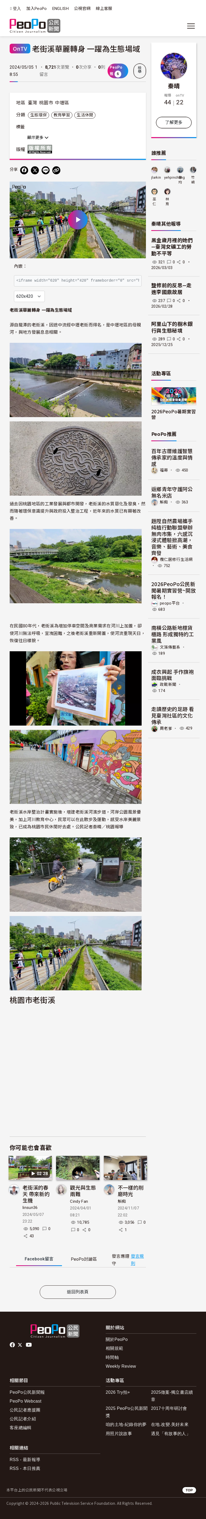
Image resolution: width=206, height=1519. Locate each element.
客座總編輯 (21, 1427)
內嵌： (20, 266)
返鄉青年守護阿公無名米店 (172, 492)
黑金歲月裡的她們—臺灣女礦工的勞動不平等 (172, 247)
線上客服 (104, 8)
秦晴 (174, 85)
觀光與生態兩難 (83, 1190)
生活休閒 (85, 115)
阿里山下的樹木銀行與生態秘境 (172, 327)
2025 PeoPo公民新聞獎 (127, 1412)
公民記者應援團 (25, 1410)
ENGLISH (60, 8)
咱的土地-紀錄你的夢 (126, 1424)
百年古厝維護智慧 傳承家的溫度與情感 (174, 457)
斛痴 (122, 1201)
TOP (189, 1490)
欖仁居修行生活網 (176, 559)
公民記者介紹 (23, 1419)
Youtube (29, 1345)
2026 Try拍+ (118, 1392)
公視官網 (82, 8)
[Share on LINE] (46, 170)
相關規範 (114, 1348)
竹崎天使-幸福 (193, 180)
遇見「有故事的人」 (170, 1433)
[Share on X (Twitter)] (35, 170)
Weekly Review (121, 1366)
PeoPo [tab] (84, 1259)
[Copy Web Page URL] (56, 170)
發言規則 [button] (137, 1260)
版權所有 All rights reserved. (41, 149)
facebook (13, 1345)
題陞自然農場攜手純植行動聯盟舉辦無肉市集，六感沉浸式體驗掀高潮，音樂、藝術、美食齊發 (172, 536)
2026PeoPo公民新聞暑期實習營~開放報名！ (173, 590)
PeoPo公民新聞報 (27, 1392)
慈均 (180, 179)
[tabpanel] (78, 1277)
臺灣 (32, 102)
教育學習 (62, 115)
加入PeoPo (36, 8)
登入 (17, 9)
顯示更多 (38, 137)
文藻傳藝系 (170, 647)
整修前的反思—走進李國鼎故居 (171, 288)
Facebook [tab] (39, 1258)
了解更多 (173, 122)
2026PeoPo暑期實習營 (173, 414)
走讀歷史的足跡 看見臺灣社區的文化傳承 (172, 715)
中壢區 (62, 102)
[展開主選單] (191, 26)
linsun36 (30, 1207)
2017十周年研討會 (169, 1408)
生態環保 (38, 115)
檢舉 (140, 70)
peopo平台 (170, 603)
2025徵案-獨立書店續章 (172, 1396)
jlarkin (156, 177)
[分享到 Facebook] (24, 170)
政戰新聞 (168, 684)
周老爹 (166, 728)
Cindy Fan (79, 1201)
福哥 (164, 470)
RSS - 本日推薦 (25, 1468)
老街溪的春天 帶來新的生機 (36, 1194)
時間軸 (112, 1357)
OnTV (20, 48)
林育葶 (167, 202)
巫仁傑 (154, 202)
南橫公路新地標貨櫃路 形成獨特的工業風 (172, 634)
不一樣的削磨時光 (131, 1190)
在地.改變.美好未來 (170, 1424)
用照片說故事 (119, 1433)
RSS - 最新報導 (25, 1459)
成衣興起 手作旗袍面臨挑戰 (172, 675)
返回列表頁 (78, 1291)
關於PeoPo (117, 1339)
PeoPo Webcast (26, 1401)
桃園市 (46, 102)
